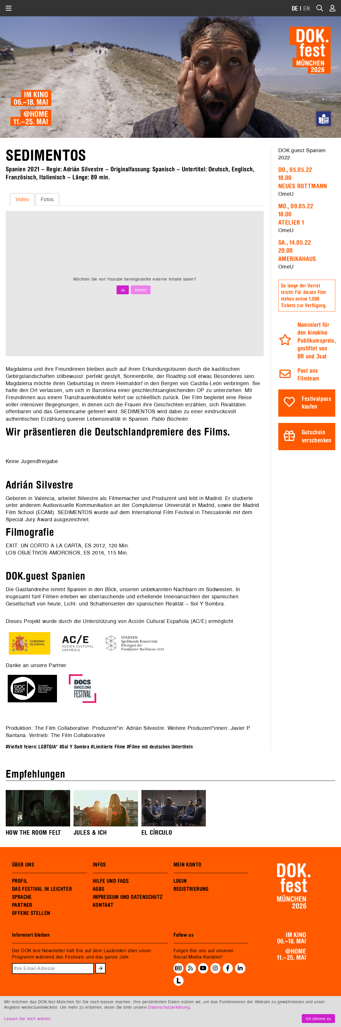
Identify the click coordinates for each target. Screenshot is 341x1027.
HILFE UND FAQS (111, 881)
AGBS (99, 889)
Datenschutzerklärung (169, 1007)
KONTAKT (103, 905)
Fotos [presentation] (47, 199)
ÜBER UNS (23, 865)
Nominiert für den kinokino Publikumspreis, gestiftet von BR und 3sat (316, 341)
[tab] (22, 199)
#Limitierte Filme (108, 747)
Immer (141, 290)
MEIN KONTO (188, 865)
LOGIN (180, 881)
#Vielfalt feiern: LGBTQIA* (32, 747)
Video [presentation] (22, 199)
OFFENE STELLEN (31, 913)
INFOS (99, 865)
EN (306, 8)
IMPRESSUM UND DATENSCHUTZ (128, 897)
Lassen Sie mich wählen (27, 1018)
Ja (123, 290)
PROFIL (19, 881)
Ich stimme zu (318, 1018)
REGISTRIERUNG (191, 889)
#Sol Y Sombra (74, 747)
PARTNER (22, 905)
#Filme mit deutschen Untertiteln (160, 747)
